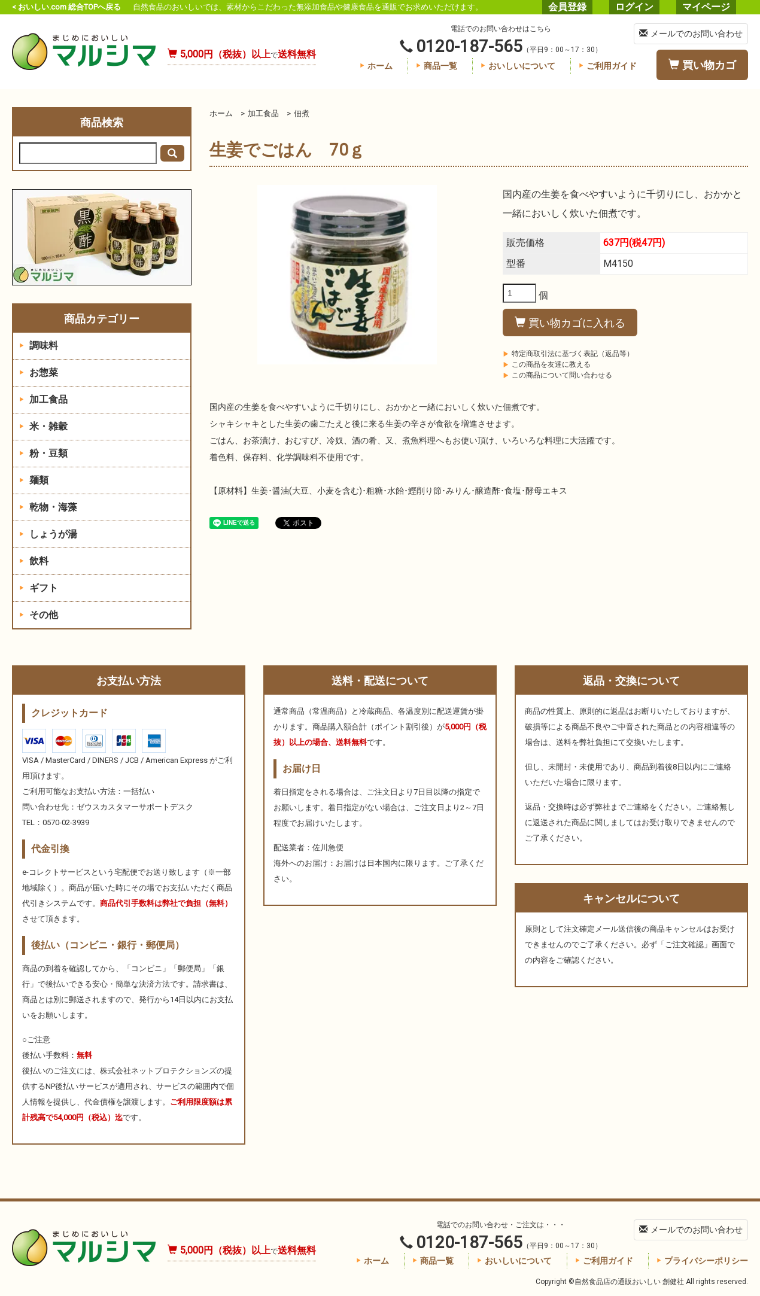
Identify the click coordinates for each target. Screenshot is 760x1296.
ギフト (38, 588)
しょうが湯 (48, 534)
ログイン (634, 7)
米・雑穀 (43, 426)
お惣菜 (38, 372)
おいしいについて (518, 66)
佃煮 (301, 113)
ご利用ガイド (608, 66)
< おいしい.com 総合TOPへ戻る (66, 6)
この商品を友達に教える (547, 364)
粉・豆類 (43, 453)
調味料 (38, 345)
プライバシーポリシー (702, 1260)
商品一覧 (436, 66)
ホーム (376, 66)
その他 (38, 614)
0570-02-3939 (65, 822)
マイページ (706, 7)
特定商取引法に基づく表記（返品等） (568, 353)
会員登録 (567, 7)
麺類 (33, 480)
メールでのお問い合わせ (691, 33)
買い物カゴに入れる (570, 323)
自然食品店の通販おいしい (84, 51)
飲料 (33, 561)
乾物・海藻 (48, 507)
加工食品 (263, 113)
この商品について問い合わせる (557, 375)
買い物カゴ (702, 65)
